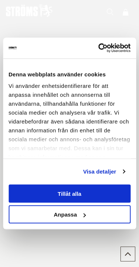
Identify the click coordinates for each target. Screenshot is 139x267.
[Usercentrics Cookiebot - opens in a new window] (98, 48)
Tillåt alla (70, 193)
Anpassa (70, 214)
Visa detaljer (99, 171)
